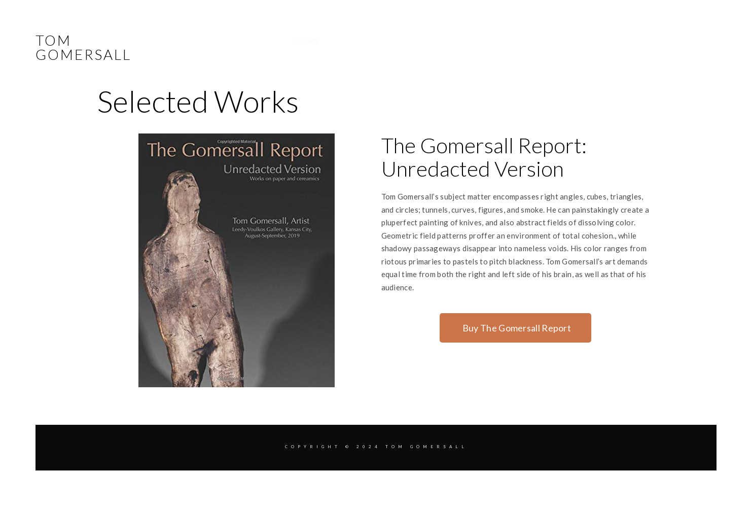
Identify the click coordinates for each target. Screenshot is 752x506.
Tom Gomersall (83, 47)
